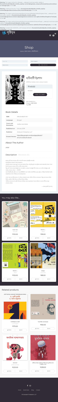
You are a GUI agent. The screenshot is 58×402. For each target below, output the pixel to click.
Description (11, 155)
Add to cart (40, 94)
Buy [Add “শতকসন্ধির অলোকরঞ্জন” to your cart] (49, 328)
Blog (32, 390)
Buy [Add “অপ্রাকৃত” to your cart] (49, 279)
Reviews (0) (23, 155)
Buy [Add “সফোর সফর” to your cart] (21, 237)
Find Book (43, 64)
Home (21, 51)
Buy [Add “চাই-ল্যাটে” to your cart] (21, 371)
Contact (38, 390)
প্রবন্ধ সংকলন (27, 51)
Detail (10, 237)
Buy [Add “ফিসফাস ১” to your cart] (21, 279)
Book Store (26, 390)
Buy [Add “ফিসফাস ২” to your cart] (49, 237)
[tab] (11, 155)
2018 (30, 104)
